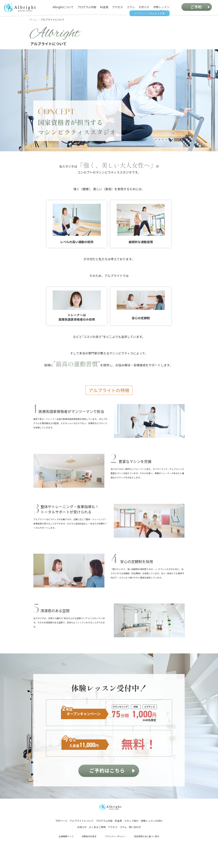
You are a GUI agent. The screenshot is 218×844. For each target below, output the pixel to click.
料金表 (104, 7)
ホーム (33, 19)
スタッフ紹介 (131, 820)
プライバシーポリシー (115, 836)
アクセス (117, 7)
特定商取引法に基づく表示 (146, 836)
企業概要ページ (66, 836)
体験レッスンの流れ (151, 820)
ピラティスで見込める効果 (149, 12)
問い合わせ (135, 827)
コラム (131, 7)
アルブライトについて (81, 820)
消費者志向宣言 (89, 836)
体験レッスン (161, 7)
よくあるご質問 (97, 827)
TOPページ (61, 820)
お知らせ (144, 7)
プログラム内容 (86, 7)
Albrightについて (63, 7)
